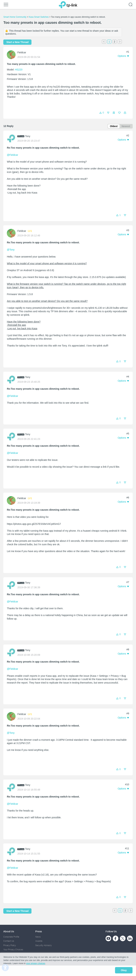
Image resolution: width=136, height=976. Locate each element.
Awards (38, 941)
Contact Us (8, 941)
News (38, 936)
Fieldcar (21, 52)
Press (38, 931)
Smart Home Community (14, 17)
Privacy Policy (9, 945)
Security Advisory (43, 945)
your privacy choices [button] (35, 964)
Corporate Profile (11, 936)
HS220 (18, 69)
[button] (125, 112)
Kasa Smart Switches (39, 17)
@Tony (11, 250)
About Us (8, 931)
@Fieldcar (12, 155)
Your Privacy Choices (13, 949)
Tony (27, 136)
